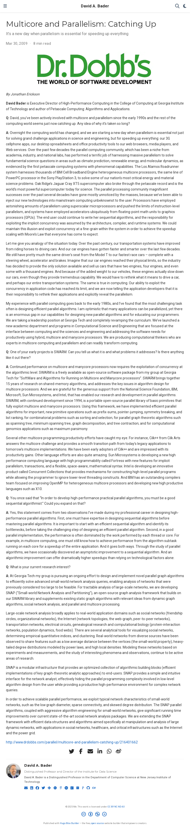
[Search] (177, 6)
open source (97, 823)
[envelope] (90, 751)
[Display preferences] (185, 6)
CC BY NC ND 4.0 (116, 806)
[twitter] (71, 751)
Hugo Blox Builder (69, 823)
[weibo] (118, 751)
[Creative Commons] (95, 815)
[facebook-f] (81, 751)
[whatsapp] (109, 751)
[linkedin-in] (99, 751)
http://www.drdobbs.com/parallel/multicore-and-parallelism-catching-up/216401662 (72, 742)
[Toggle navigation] (5, 6)
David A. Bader (95, 6)
